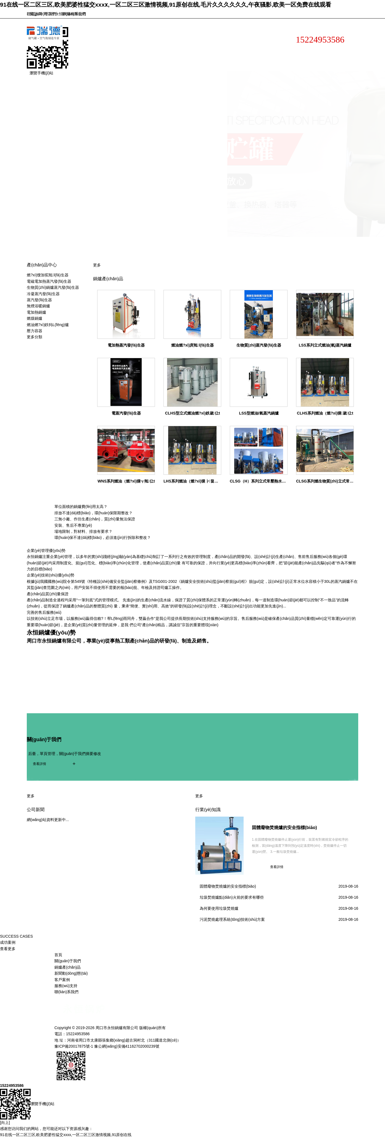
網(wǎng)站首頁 (100, 49)
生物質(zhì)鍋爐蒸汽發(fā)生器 (53, 287)
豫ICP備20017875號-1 (73, 1046)
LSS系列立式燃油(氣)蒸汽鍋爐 (325, 345)
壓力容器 (34, 331)
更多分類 (34, 337)
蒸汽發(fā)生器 (39, 300)
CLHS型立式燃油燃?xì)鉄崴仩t (192, 413)
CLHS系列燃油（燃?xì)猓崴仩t (325, 413)
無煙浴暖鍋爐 (38, 306)
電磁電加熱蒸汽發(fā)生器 (49, 281)
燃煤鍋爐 (34, 318)
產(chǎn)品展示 (194, 49)
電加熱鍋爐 (36, 312)
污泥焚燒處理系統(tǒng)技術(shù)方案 (232, 919)
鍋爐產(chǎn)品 (67, 967)
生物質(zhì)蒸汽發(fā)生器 (258, 345)
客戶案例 (94, 63)
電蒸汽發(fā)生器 (126, 413)
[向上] (5, 1122)
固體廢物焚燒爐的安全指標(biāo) (284, 827)
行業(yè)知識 (208, 809)
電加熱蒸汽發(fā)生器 (126, 345)
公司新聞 (35, 809)
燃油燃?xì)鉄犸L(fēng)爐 (48, 324)
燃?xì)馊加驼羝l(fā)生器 (47, 275)
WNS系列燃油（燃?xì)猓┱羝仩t (126, 481)
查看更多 (7, 948)
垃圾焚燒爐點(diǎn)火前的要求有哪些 (232, 897)
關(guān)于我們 (43, 14)
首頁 (58, 955)
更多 (97, 265)
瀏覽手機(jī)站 (41, 73)
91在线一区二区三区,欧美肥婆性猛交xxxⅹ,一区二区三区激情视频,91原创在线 (65, 1134)
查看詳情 (39, 764)
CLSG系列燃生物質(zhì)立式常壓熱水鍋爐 (332, 481)
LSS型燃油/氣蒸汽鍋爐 (258, 413)
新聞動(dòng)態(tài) (244, 49)
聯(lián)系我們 (74, 14)
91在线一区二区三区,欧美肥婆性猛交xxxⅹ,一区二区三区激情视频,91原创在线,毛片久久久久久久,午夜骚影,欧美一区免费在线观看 (165, 4)
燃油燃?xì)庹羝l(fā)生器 (192, 345)
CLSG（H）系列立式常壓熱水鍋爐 (260, 481)
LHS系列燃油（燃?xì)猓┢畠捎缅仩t (195, 481)
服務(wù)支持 (144, 63)
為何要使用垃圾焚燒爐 (219, 908)
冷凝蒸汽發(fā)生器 (43, 294)
